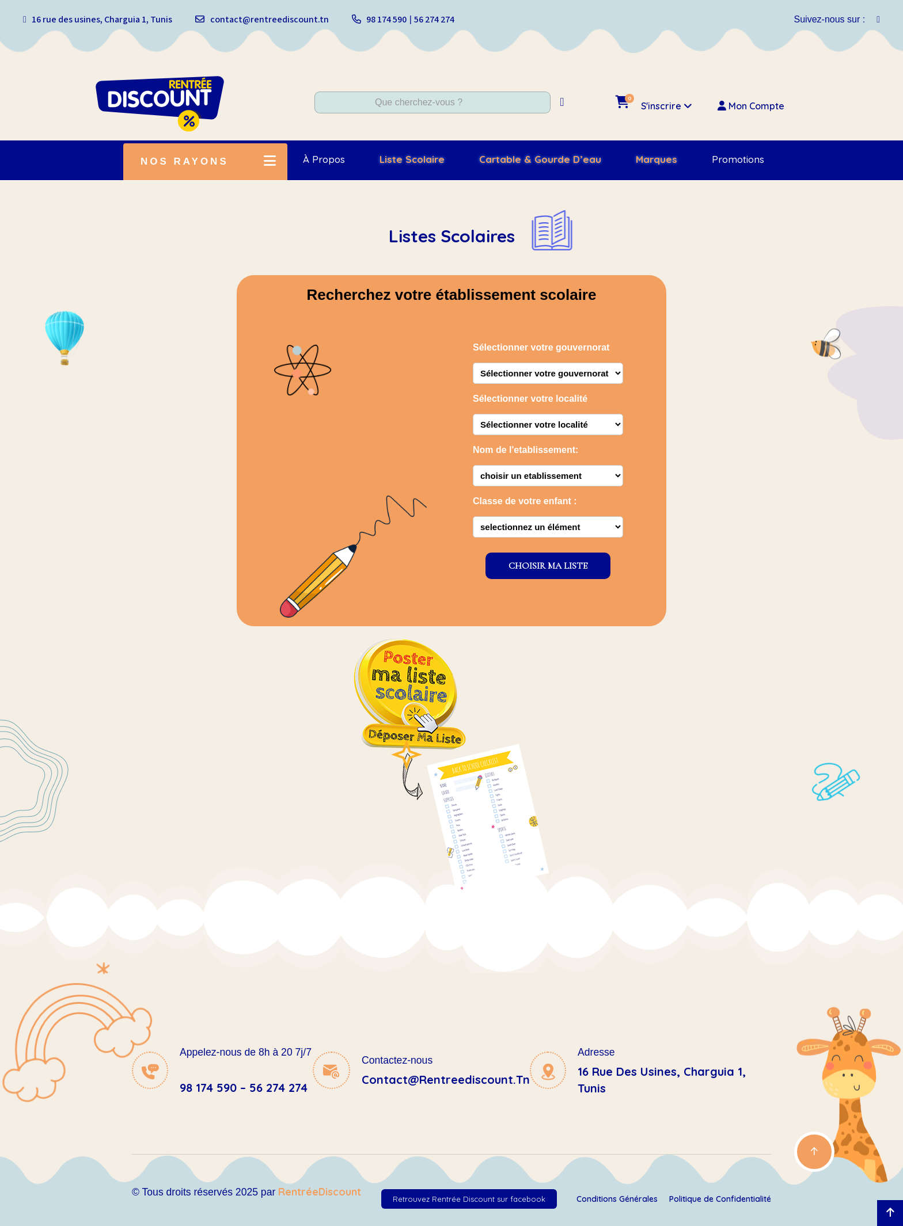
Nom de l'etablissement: (525, 450)
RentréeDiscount (319, 1191)
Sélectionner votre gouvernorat (541, 347)
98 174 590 (386, 19)
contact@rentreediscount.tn (269, 19)
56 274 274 (434, 19)
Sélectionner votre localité (530, 398)
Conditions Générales (617, 1199)
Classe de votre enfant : (525, 501)
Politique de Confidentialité (720, 1199)
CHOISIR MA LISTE (548, 566)
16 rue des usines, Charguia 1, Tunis (102, 19)
